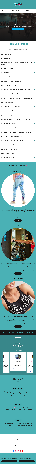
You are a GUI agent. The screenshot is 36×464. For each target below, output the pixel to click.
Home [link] (18, 433)
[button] (2, 11)
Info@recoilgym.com (12, 47)
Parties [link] (18, 435)
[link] (18, 4)
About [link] (18, 436)
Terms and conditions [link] (18, 443)
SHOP (18, 220)
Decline (9, 461)
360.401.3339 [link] (15, 11)
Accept (26, 461)
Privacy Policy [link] (18, 438)
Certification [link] (18, 442)
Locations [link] (18, 440)
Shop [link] (18, 439)
